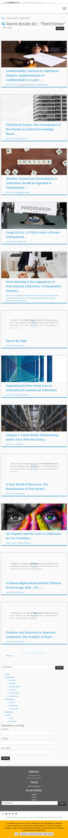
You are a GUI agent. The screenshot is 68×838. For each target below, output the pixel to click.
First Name (5, 747)
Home (3, 36)
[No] (65, 829)
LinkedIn (34, 817)
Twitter (34, 814)
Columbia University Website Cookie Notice (37, 834)
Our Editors (12, 698)
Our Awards (12, 707)
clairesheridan (20, 363)
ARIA (46, 102)
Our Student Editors (14, 704)
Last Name (4, 756)
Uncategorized (20, 210)
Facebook (34, 812)
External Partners (14, 714)
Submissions (12, 739)
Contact (8, 733)
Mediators (23, 316)
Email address (6, 766)
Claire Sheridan (20, 511)
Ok (16, 834)
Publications (9, 717)
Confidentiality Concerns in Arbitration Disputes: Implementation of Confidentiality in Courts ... (32, 93)
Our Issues (12, 720)
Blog (19, 102)
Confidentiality (30, 102)
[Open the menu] (64, 26)
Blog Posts (9, 730)
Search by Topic (16, 358)
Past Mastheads (13, 723)
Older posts (8, 673)
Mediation (16, 316)
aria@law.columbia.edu (34, 803)
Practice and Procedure (33, 316)
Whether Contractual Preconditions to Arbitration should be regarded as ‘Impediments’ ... (31, 200)
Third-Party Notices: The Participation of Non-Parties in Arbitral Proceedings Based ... (33, 147)
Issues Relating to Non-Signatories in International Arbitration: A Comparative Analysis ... (33, 304)
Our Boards (12, 701)
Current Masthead (14, 711)
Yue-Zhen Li (23, 156)
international (39, 102)
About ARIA (9, 695)
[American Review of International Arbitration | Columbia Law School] (34, 11)
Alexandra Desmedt (20, 318)
